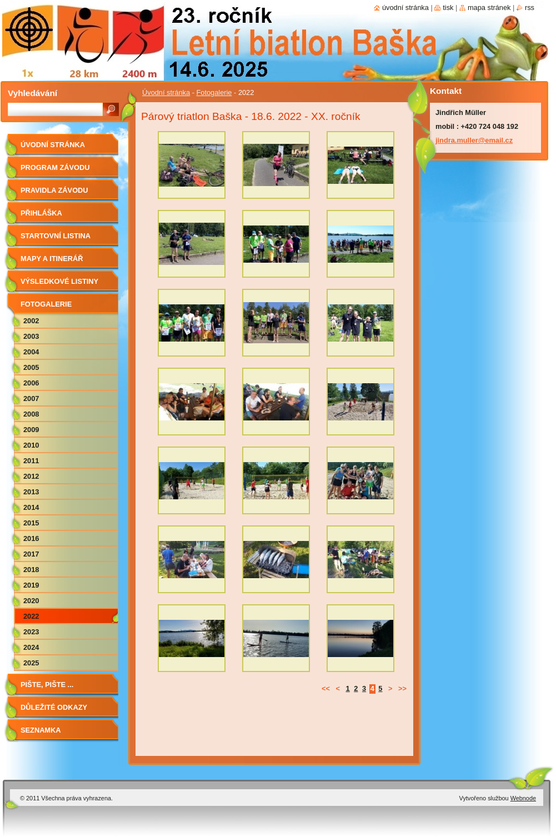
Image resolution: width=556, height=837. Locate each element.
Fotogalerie (214, 92)
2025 (31, 663)
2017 (31, 554)
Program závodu (55, 167)
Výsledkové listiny (59, 281)
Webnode (523, 798)
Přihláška (41, 213)
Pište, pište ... (47, 684)
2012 (31, 476)
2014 (31, 507)
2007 (31, 398)
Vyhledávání (32, 93)
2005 (31, 367)
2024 (31, 647)
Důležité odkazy (54, 707)
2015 (31, 523)
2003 (31, 336)
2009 (31, 429)
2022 (31, 616)
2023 (31, 632)
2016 (31, 538)
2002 (31, 321)
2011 (31, 461)
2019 (31, 585)
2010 (31, 445)
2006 (31, 383)
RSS (529, 7)
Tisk (448, 7)
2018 (31, 569)
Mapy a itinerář (52, 258)
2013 (31, 492)
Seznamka (41, 730)
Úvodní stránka (166, 92)
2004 (31, 352)
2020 (31, 601)
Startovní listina (56, 236)
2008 (31, 414)
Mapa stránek (489, 7)
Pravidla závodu (54, 190)
